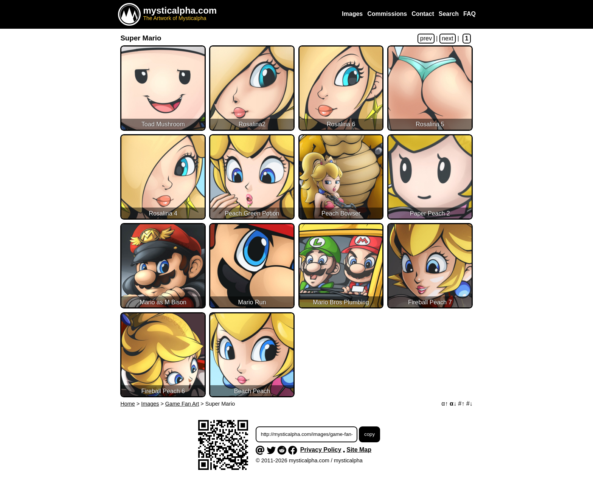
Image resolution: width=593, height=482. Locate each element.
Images (150, 404)
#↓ (469, 403)
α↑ (444, 403)
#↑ (461, 403)
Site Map (358, 449)
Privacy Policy (321, 449)
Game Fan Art (182, 404)
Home (127, 404)
